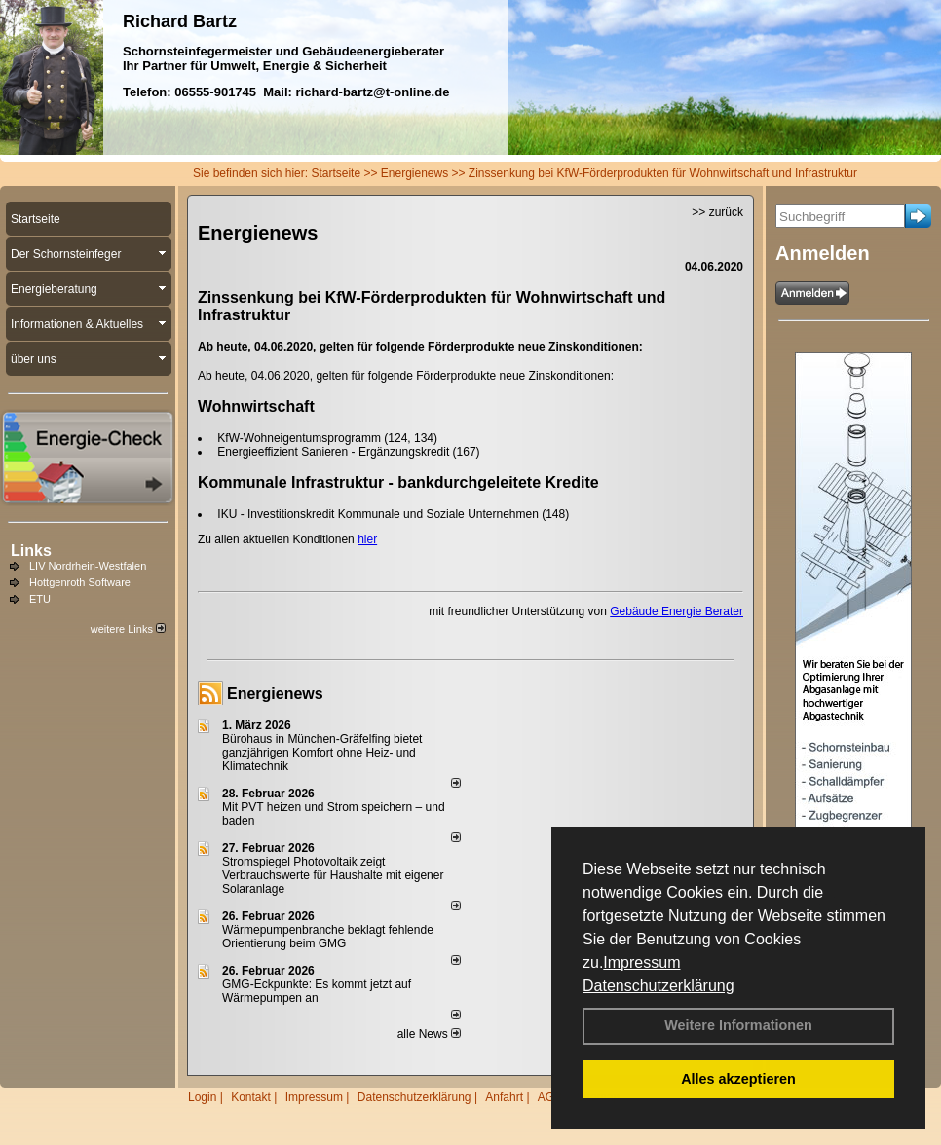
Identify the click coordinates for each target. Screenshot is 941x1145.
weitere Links (128, 629)
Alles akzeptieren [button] (738, 1079)
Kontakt (251, 1097)
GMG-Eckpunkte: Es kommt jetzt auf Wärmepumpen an (316, 991)
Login (202, 1097)
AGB (550, 1097)
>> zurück (717, 212)
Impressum (641, 962)
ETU (40, 599)
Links (31, 550)
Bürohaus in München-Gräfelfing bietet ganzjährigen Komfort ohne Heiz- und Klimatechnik (322, 752)
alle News (429, 1034)
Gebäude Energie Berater (676, 611)
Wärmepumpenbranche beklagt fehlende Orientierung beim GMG (327, 936)
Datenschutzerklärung (658, 986)
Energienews (275, 693)
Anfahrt (504, 1097)
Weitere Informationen (738, 1025)
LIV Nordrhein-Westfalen (87, 566)
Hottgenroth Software (80, 582)
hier (367, 539)
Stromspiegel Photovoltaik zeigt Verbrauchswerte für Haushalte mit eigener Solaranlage (332, 875)
